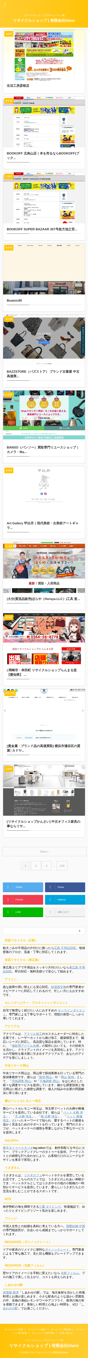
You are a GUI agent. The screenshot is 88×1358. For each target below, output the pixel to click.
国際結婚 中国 (75, 1226)
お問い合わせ (66, 1333)
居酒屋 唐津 (11, 1292)
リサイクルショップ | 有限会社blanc (44, 20)
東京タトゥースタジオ (18, 1147)
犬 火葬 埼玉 (23, 1116)
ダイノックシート (57, 1249)
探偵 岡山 (45, 1077)
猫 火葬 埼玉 (49, 1116)
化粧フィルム (70, 1273)
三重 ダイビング (50, 1206)
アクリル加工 (33, 1033)
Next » (44, 851)
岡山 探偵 (67, 1077)
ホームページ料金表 (61, 1329)
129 (62, 865)
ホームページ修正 (37, 1329)
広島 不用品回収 (65, 948)
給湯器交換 (58, 987)
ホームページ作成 (14, 1329)
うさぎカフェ (33, 1175)
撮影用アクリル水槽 (25, 1045)
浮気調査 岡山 (21, 1081)
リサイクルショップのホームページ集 (44, 1340)
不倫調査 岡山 (49, 1081)
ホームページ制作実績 (43, 1333)
